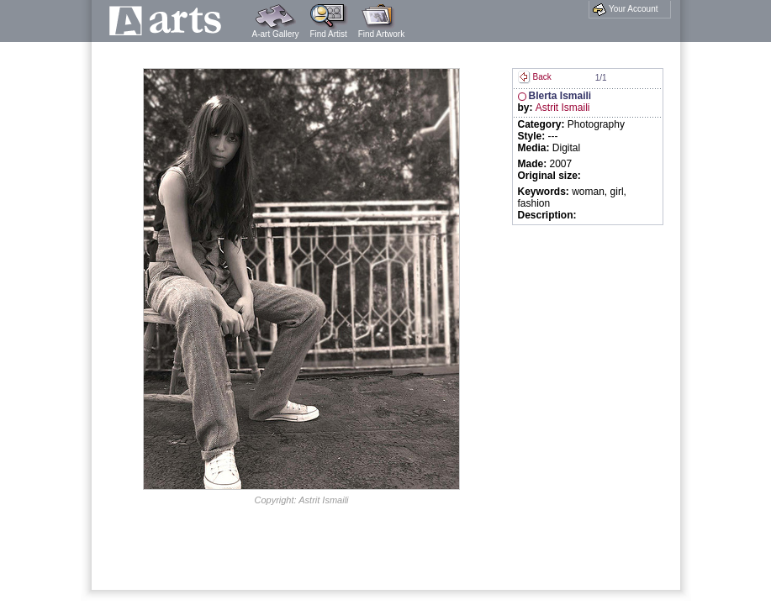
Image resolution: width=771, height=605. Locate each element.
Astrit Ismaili (563, 107)
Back (535, 77)
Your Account (625, 9)
